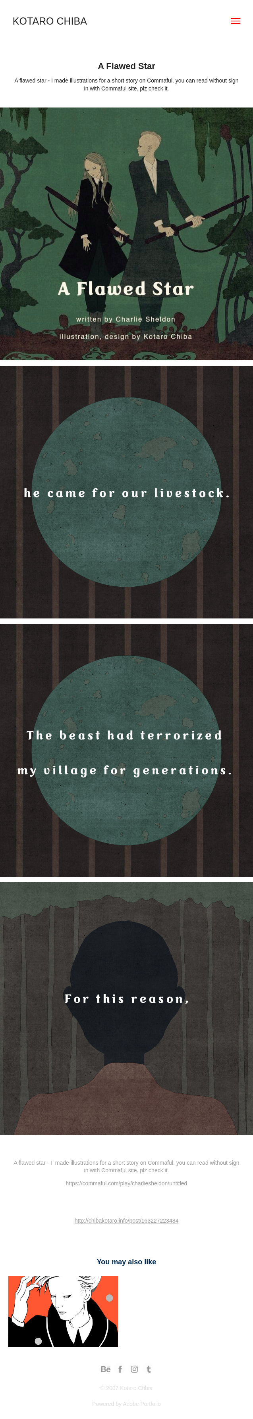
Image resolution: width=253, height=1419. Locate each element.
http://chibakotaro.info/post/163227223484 (127, 1220)
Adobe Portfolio (142, 1404)
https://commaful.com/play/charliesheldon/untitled (126, 1183)
